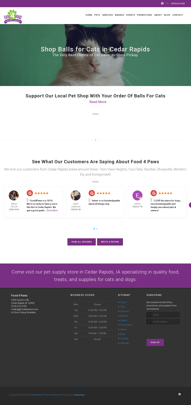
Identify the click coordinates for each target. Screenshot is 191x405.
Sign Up (155, 342)
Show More (52, 210)
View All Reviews (81, 242)
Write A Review (110, 242)
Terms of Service (52, 395)
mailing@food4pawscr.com (24, 309)
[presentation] (163, 330)
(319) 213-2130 (19, 306)
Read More (97, 102)
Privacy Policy (35, 395)
